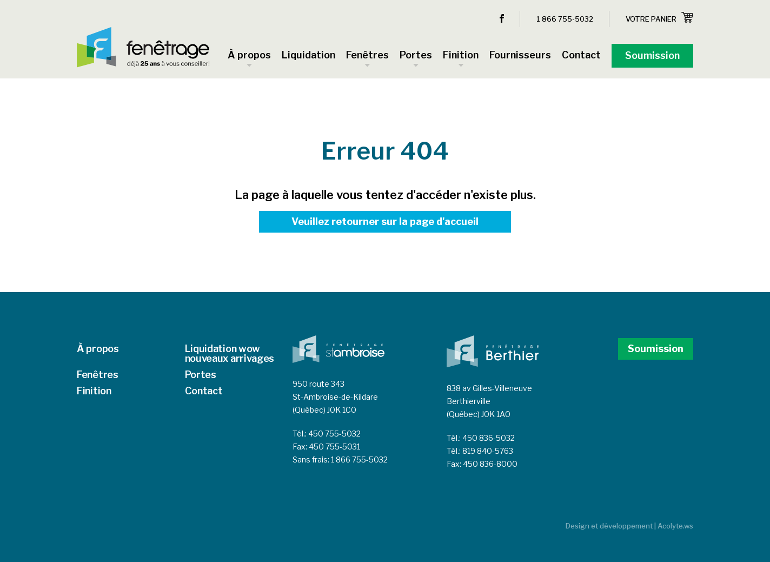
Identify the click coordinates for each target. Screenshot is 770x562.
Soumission (655, 348)
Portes (200, 374)
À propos (98, 348)
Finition (94, 390)
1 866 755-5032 (564, 19)
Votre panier (659, 17)
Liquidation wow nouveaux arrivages (230, 353)
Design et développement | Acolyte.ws (629, 525)
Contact (204, 390)
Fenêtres (97, 374)
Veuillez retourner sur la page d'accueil (385, 221)
